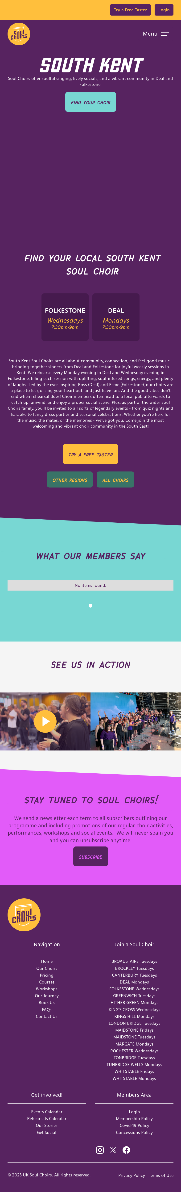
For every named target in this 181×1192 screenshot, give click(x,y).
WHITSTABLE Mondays (134, 1078)
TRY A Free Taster (90, 454)
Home (47, 961)
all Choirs (115, 479)
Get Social (46, 1132)
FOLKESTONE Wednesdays (134, 989)
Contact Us (47, 1016)
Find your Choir (90, 102)
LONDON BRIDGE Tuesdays (134, 1023)
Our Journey (47, 995)
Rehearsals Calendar (46, 1118)
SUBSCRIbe (90, 856)
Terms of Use (161, 1175)
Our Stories (47, 1125)
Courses (46, 982)
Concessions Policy (134, 1132)
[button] (155, 34)
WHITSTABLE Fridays (134, 1071)
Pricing (46, 975)
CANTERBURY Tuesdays (134, 975)
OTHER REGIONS (70, 479)
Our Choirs (46, 968)
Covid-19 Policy (134, 1125)
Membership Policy (134, 1118)
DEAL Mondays (134, 982)
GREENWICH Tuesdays (134, 995)
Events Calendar (46, 1111)
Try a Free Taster (130, 10)
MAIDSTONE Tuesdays (134, 1037)
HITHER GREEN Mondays (134, 1002)
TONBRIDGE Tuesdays (134, 1057)
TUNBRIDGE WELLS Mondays (134, 1064)
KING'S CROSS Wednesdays (134, 1009)
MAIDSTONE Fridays (134, 1030)
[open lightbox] (45, 721)
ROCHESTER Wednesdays (134, 1051)
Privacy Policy (131, 1175)
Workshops (47, 989)
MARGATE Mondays (134, 1044)
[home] (19, 34)
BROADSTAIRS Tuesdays (134, 961)
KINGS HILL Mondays (134, 1016)
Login (164, 10)
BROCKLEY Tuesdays (134, 968)
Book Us (47, 1002)
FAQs (47, 1009)
